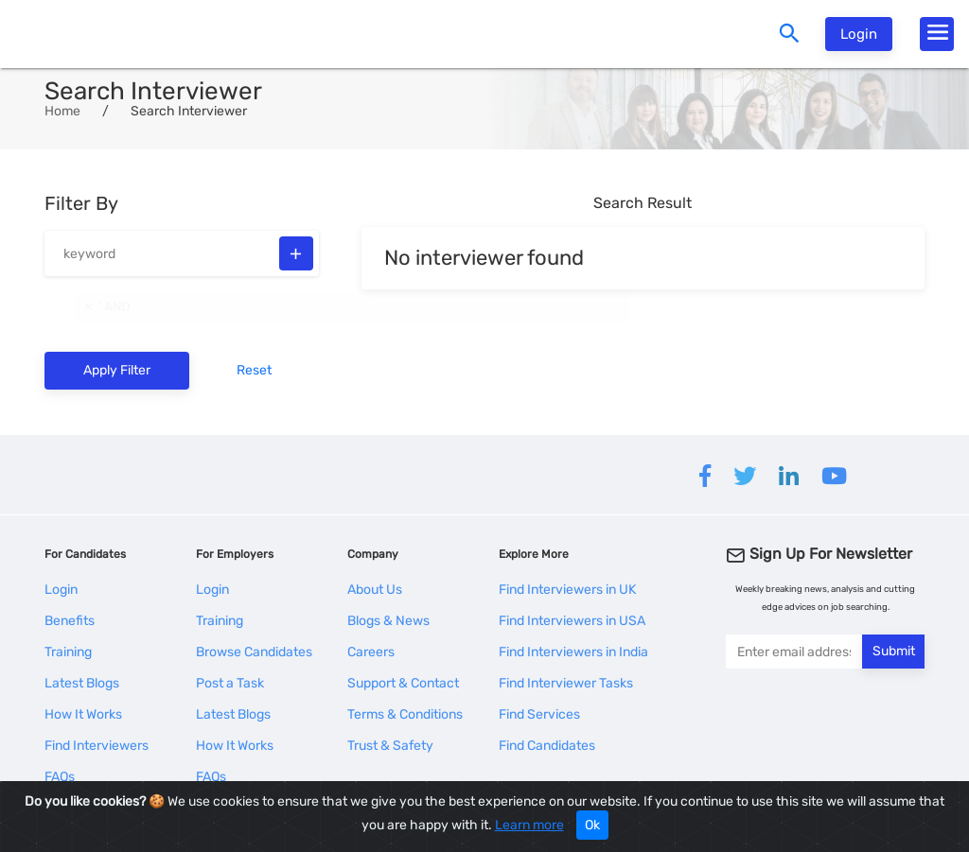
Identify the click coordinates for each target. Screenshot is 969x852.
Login (858, 34)
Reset (254, 370)
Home (62, 111)
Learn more (529, 825)
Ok (592, 825)
